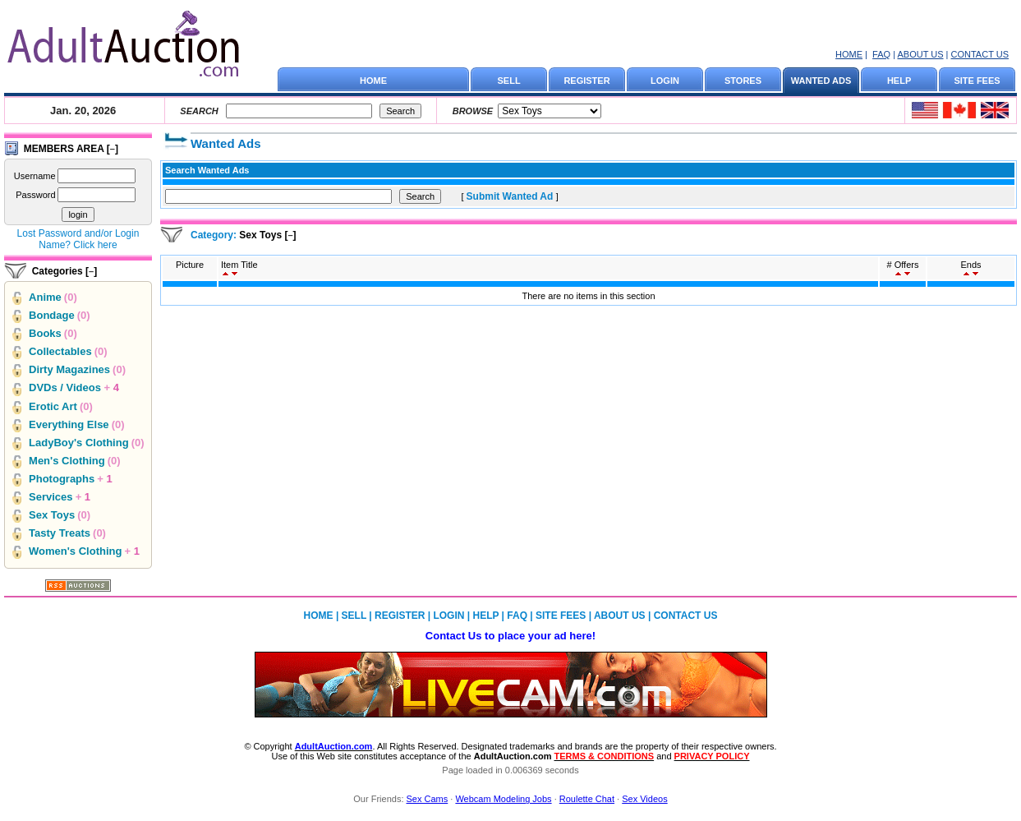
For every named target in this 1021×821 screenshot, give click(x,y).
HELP (899, 80)
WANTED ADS (821, 80)
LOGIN (665, 80)
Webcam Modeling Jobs (503, 799)
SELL (509, 80)
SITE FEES (977, 80)
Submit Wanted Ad (511, 196)
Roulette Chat (586, 799)
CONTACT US (980, 54)
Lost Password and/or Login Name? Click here (78, 239)
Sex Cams (427, 799)
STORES (742, 80)
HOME (848, 54)
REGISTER (586, 80)
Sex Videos (644, 799)
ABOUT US (920, 54)
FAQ (881, 54)
